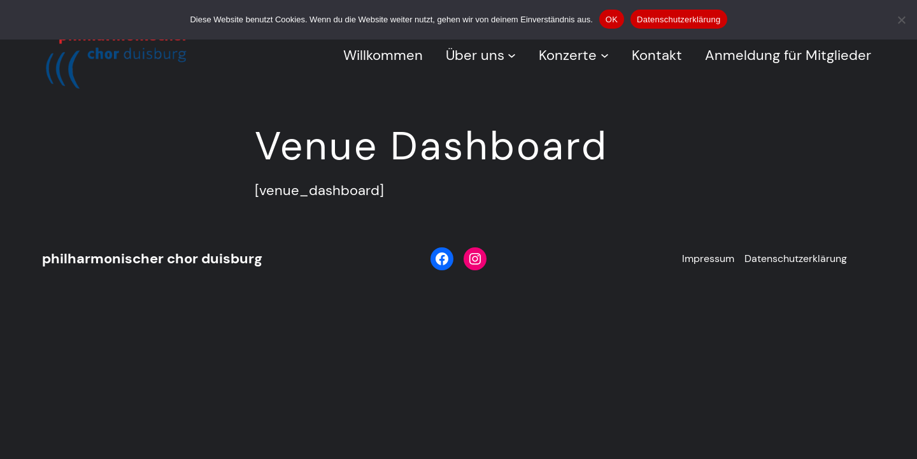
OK (612, 19)
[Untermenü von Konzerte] (605, 55)
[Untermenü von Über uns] (512, 55)
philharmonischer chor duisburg (152, 258)
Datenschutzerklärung (678, 19)
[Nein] (901, 19)
